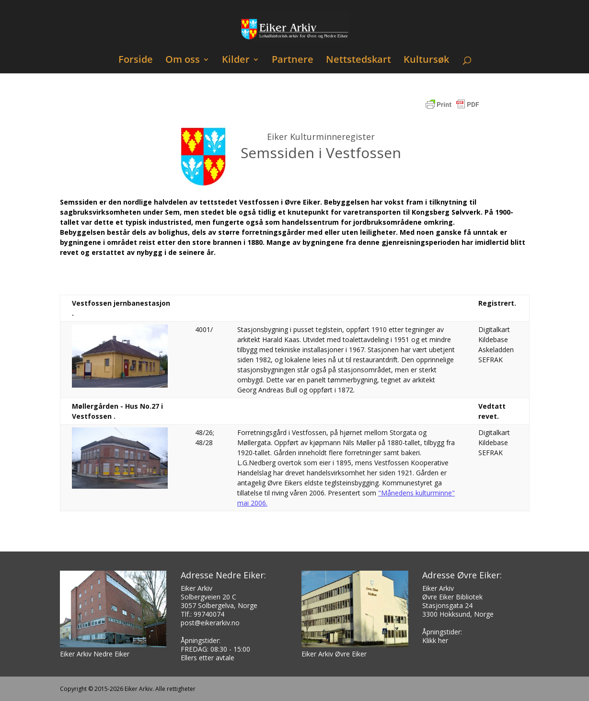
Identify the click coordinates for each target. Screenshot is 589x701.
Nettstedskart (358, 61)
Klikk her (435, 640)
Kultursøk (426, 61)
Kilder (236, 61)
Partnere (292, 61)
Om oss (182, 61)
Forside (135, 61)
